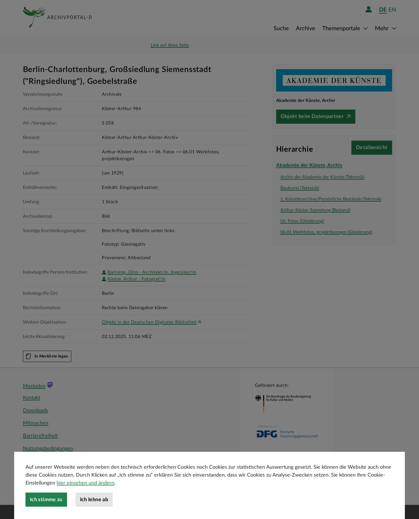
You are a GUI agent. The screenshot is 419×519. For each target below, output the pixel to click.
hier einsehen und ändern (85, 494)
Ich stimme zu (46, 511)
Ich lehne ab (94, 511)
